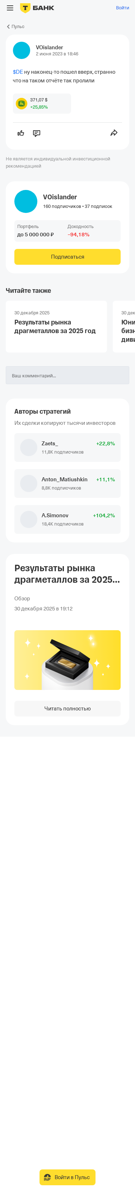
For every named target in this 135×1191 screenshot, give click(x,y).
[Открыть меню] (10, 8)
